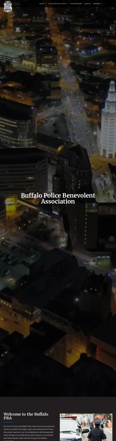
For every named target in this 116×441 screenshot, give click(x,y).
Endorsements (76, 3)
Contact (87, 3)
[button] (42, 3)
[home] (8, 6)
